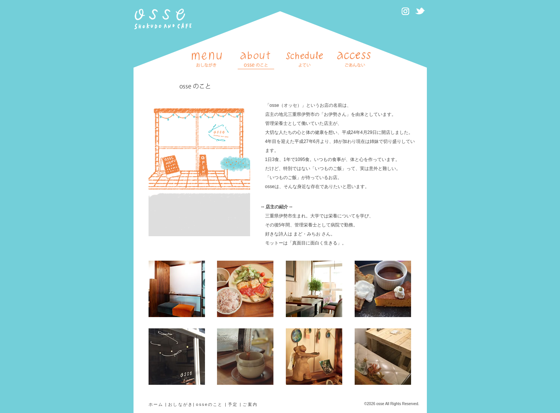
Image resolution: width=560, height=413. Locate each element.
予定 (233, 404)
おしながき (180, 404)
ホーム (156, 404)
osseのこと (209, 404)
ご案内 (250, 404)
